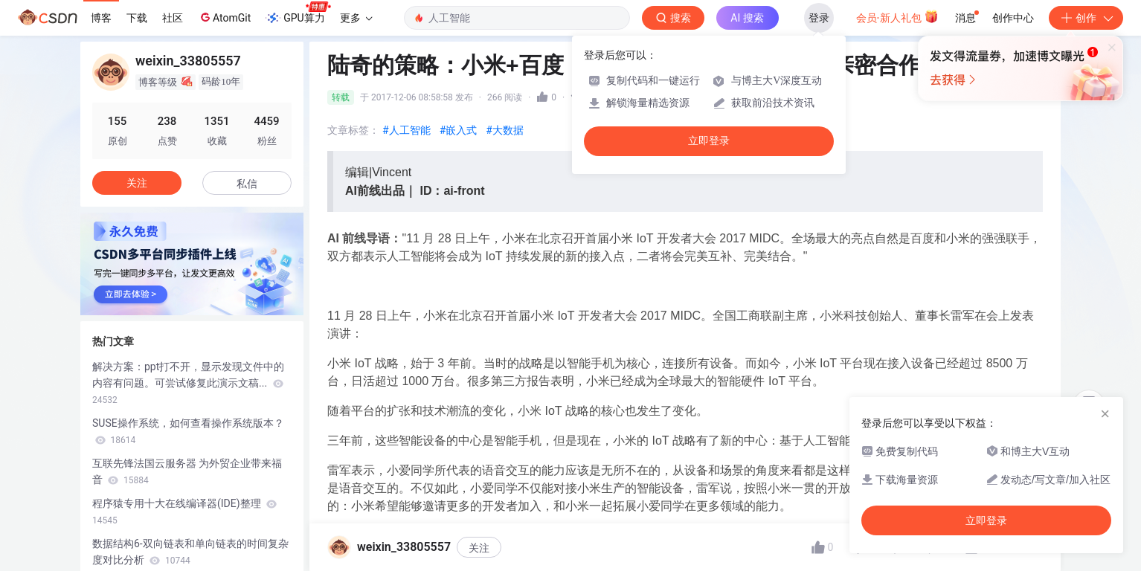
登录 (819, 18)
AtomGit (224, 17)
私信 (247, 184)
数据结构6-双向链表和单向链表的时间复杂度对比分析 (190, 552)
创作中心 (1013, 18)
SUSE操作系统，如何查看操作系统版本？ (188, 431)
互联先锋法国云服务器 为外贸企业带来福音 (187, 471)
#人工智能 (406, 130)
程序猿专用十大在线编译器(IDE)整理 (184, 511)
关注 (479, 548)
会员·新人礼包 (897, 16)
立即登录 (709, 140)
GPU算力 (298, 13)
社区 (172, 18)
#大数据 (505, 130)
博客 (101, 18)
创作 (1086, 18)
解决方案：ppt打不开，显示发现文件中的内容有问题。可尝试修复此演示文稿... (188, 383)
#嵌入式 (459, 130)
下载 (136, 18)
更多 (356, 18)
